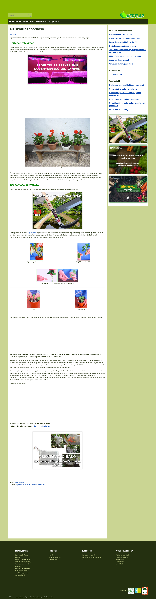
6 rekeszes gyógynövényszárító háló (124, 38)
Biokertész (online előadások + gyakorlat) (126, 85)
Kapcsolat (54, 21)
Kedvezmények (20, 575)
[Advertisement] (78, 4)
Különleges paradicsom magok (122, 46)
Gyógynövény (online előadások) (123, 89)
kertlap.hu (117, 75)
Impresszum (120, 559)
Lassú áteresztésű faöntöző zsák (123, 42)
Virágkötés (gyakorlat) (118, 110)
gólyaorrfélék (20, 485)
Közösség (87, 551)
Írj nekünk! (119, 564)
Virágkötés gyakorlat (21, 573)
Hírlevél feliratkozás (42, 426)
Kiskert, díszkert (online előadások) (124, 99)
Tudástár (27, 21)
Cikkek (51, 555)
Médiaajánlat (120, 561)
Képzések (13, 21)
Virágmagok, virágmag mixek (121, 64)
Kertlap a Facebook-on (89, 555)
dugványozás (32, 233)
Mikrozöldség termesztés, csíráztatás (125, 56)
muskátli (27, 485)
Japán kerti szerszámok (119, 60)
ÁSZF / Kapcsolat (124, 551)
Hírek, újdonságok (55, 557)
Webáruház (41, 21)
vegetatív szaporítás (38, 485)
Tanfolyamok (21, 551)
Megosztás (13, 34)
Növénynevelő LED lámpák (120, 35)
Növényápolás (19, 482)
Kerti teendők (53, 559)
